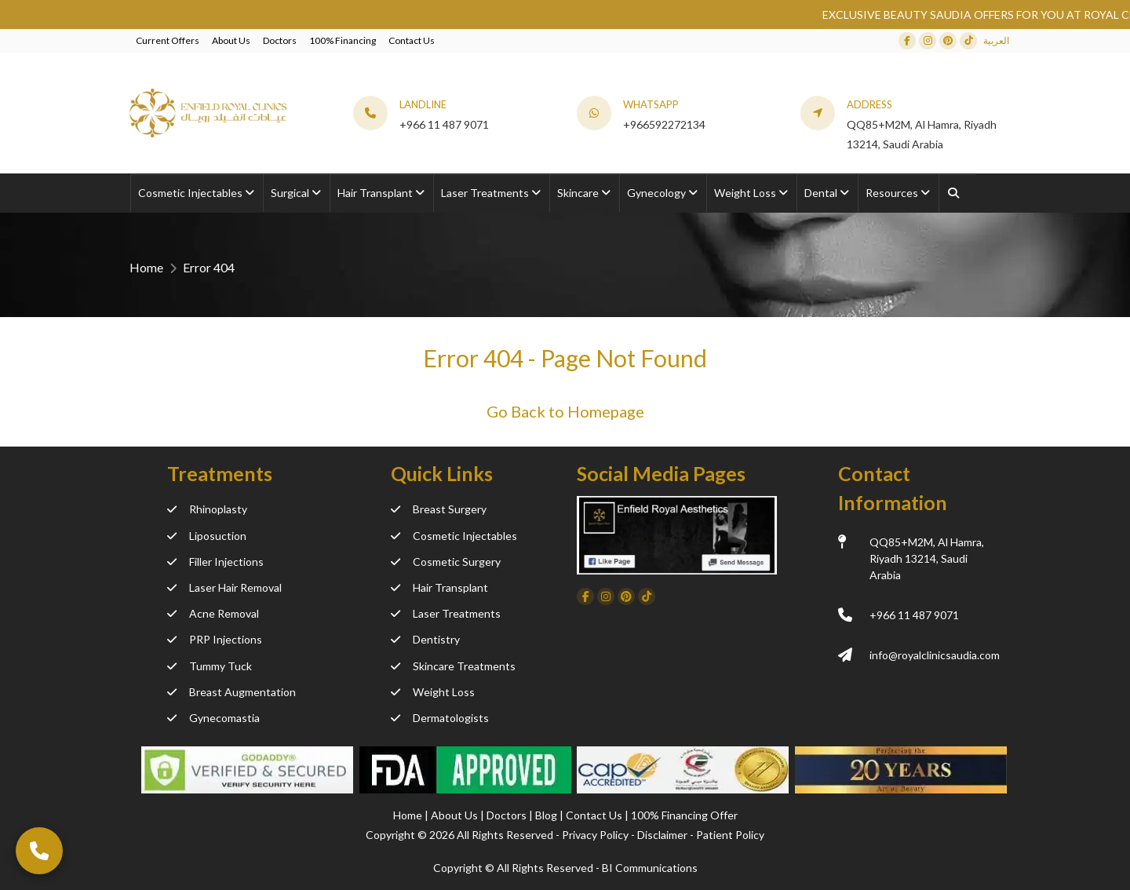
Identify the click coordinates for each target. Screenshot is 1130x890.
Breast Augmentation (231, 692)
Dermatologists (440, 717)
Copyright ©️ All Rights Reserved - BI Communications (565, 867)
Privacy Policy (595, 834)
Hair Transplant (439, 587)
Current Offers (167, 40)
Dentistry (425, 639)
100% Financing (342, 40)
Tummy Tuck (209, 666)
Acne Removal (213, 613)
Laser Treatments (446, 613)
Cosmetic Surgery (446, 561)
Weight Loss (433, 692)
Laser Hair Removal (224, 587)
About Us (231, 40)
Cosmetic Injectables (454, 535)
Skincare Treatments (453, 666)
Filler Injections (215, 561)
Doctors (280, 40)
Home (146, 267)
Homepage (605, 411)
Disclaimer (662, 834)
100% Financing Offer (684, 815)
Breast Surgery (439, 509)
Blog (547, 815)
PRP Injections (214, 639)
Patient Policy (730, 834)
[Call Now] (39, 850)
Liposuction (206, 535)
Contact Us (411, 40)
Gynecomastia (213, 717)
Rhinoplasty (207, 509)
